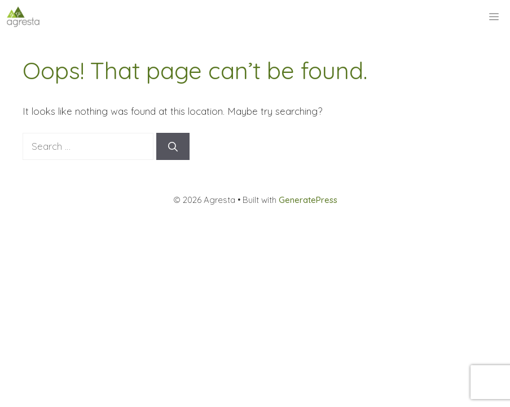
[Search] (173, 146)
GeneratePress (308, 199)
